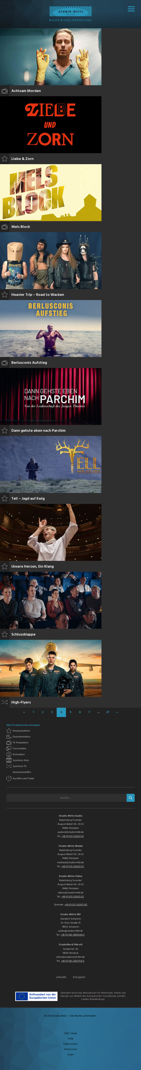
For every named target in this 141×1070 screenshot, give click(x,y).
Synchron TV (20, 766)
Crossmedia (19, 749)
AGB (70, 1039)
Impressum (70, 1049)
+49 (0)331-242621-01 (73, 836)
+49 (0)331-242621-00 (75, 905)
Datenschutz (70, 1044)
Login (70, 1054)
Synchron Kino (21, 760)
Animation (19, 754)
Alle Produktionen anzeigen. (23, 725)
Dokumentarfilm (22, 772)
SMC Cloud (70, 1033)
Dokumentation (21, 737)
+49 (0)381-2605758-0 (72, 961)
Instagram (79, 977)
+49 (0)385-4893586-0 (73, 935)
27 (107, 712)
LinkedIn (61, 977)
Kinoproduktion (21, 731)
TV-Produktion (20, 743)
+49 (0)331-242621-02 (72, 866)
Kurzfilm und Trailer (23, 778)
